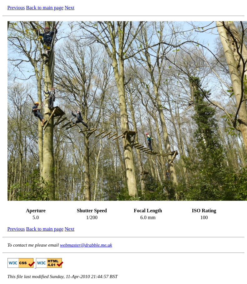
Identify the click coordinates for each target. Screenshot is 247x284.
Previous (16, 7)
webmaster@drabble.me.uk (86, 245)
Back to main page (45, 7)
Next (69, 7)
